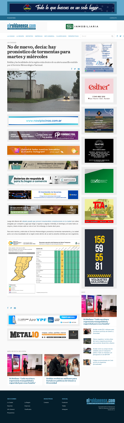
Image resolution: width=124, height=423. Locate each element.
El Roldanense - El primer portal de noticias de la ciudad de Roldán (21, 26)
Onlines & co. (111, 409)
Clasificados (61, 36)
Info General (49, 36)
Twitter (64, 406)
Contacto (113, 18)
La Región (20, 36)
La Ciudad (10, 36)
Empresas (39, 36)
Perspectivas (73, 36)
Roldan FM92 (11, 18)
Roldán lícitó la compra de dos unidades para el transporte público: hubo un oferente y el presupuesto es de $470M (103, 351)
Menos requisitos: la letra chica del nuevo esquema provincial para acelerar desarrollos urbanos (103, 341)
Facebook (65, 402)
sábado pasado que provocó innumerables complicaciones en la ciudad (46, 221)
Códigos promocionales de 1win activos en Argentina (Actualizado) (103, 362)
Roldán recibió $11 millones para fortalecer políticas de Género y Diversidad (103, 331)
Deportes (29, 36)
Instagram (65, 409)
